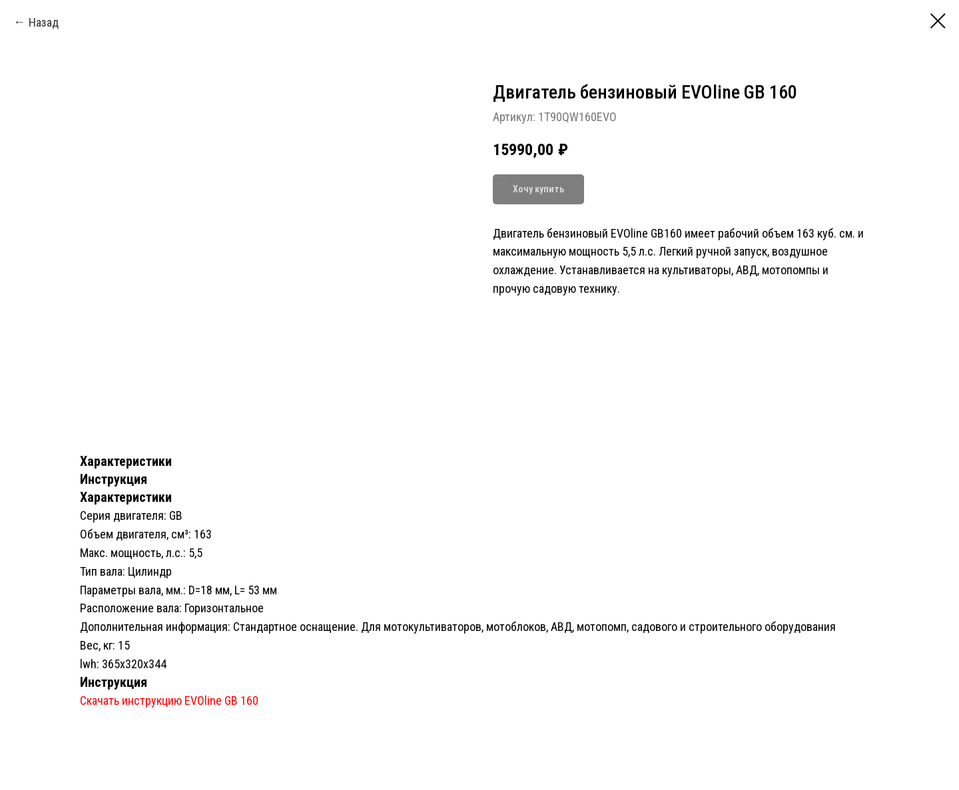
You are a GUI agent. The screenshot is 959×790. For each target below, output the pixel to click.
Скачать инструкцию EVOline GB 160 (169, 700)
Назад (44, 22)
